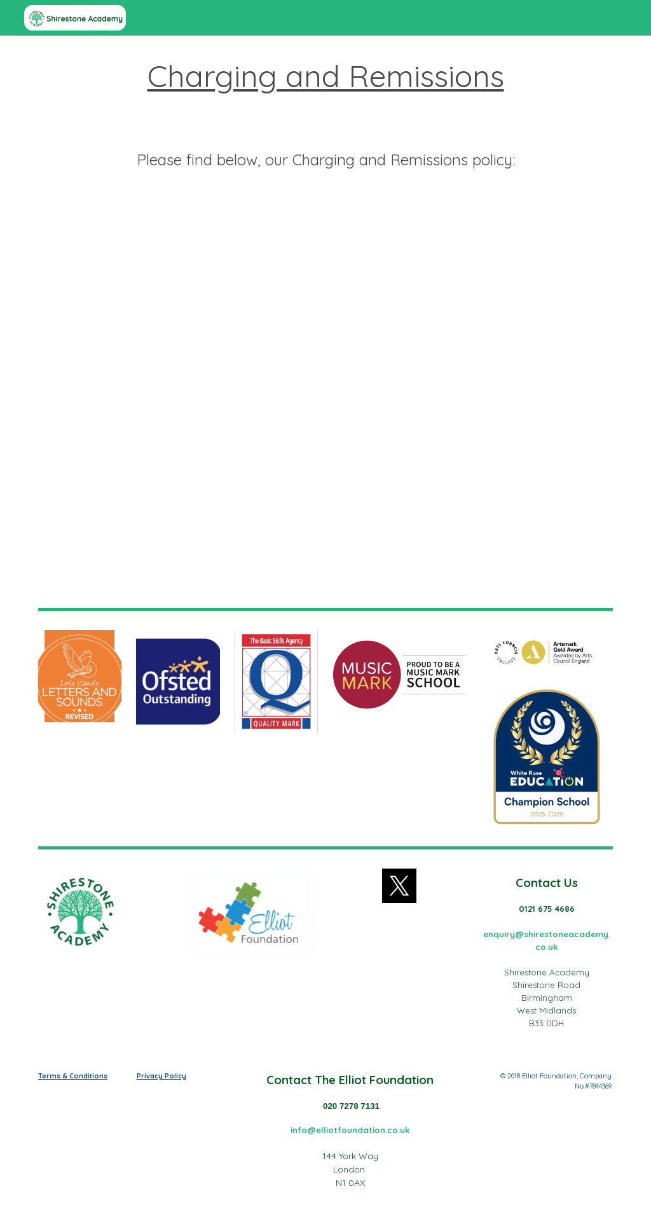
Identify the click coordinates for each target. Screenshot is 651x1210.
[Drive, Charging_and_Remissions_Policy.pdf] (325, 400)
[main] (325, 116)
